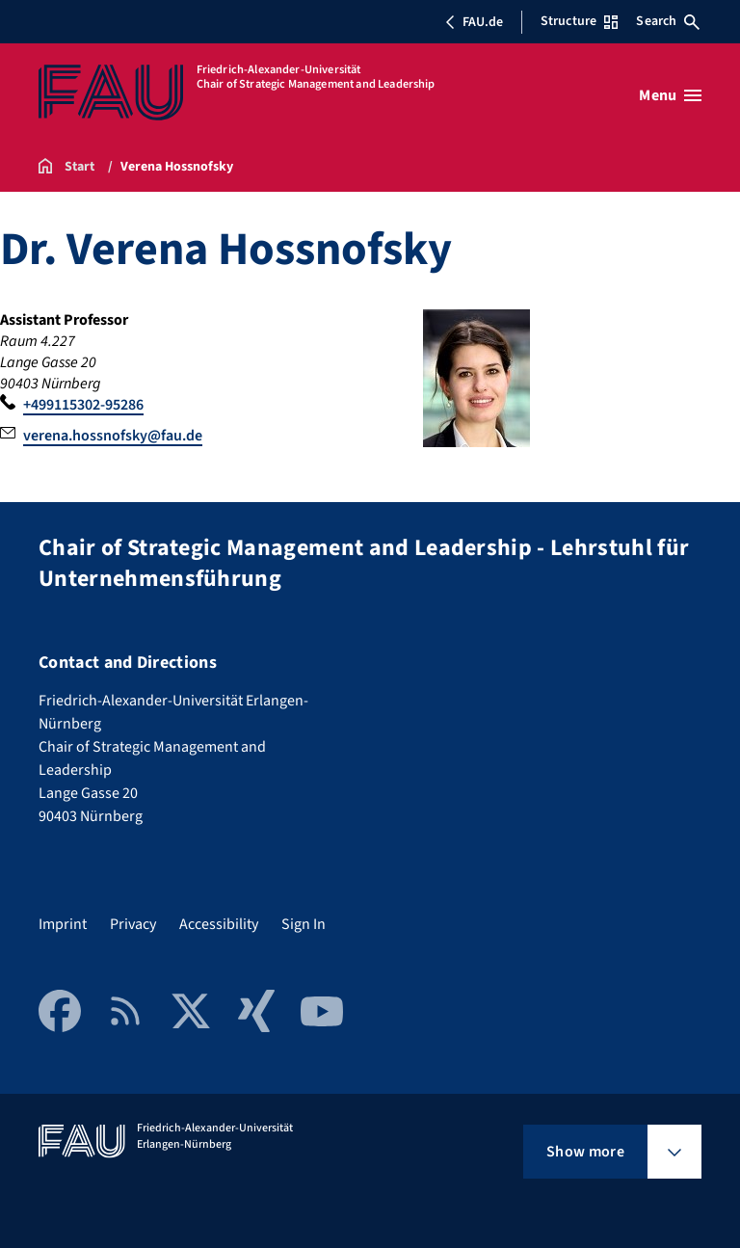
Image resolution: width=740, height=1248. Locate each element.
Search (668, 21)
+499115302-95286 (83, 404)
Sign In (303, 924)
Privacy (133, 924)
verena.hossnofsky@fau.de (112, 435)
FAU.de (474, 22)
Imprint (63, 924)
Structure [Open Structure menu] (579, 21)
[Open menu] (670, 95)
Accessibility (218, 924)
